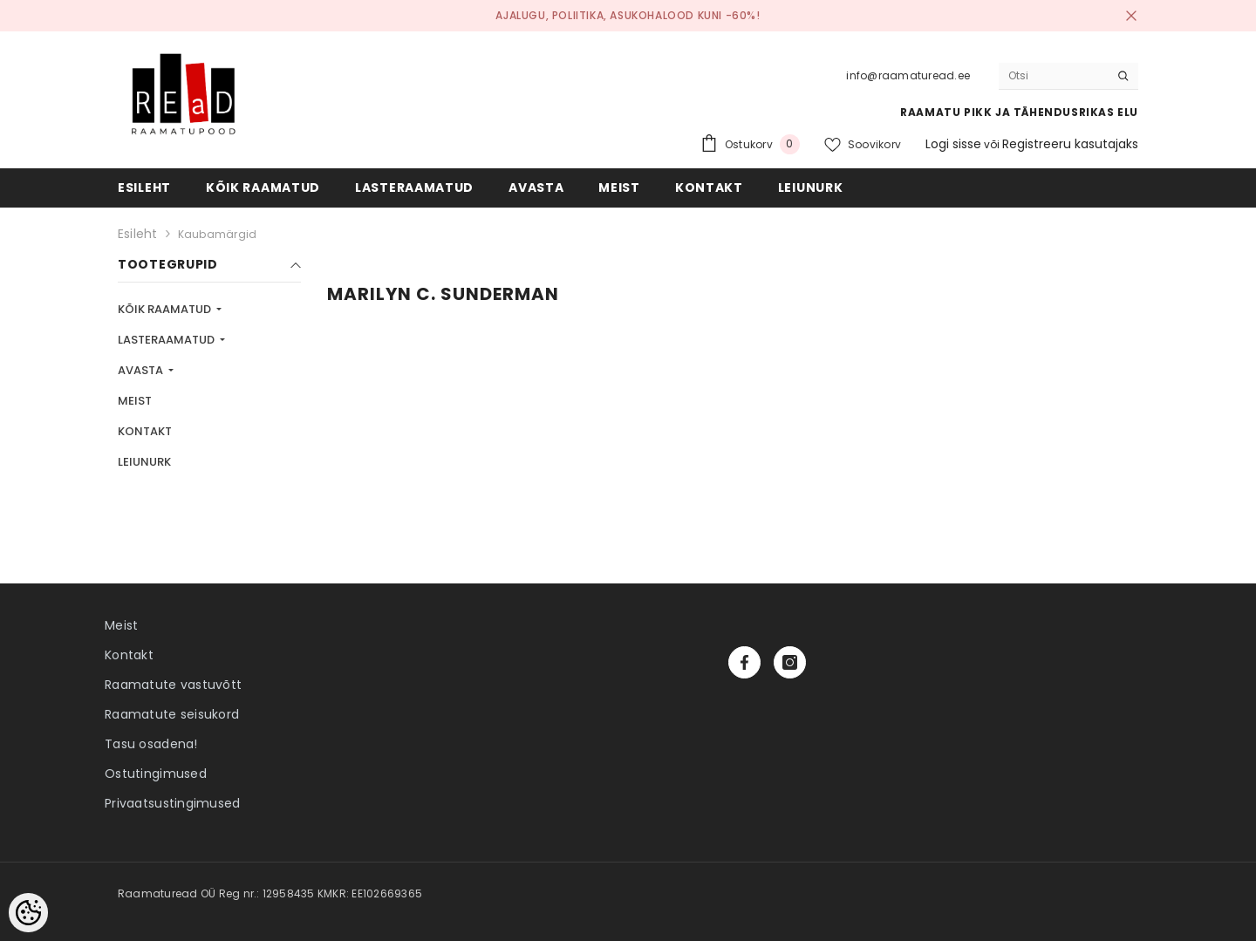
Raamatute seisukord (172, 714)
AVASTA (142, 370)
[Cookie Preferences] (28, 912)
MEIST (135, 400)
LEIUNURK (144, 461)
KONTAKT (145, 431)
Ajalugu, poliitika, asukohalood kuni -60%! (627, 15)
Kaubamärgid (217, 234)
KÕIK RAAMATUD (166, 309)
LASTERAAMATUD (167, 339)
